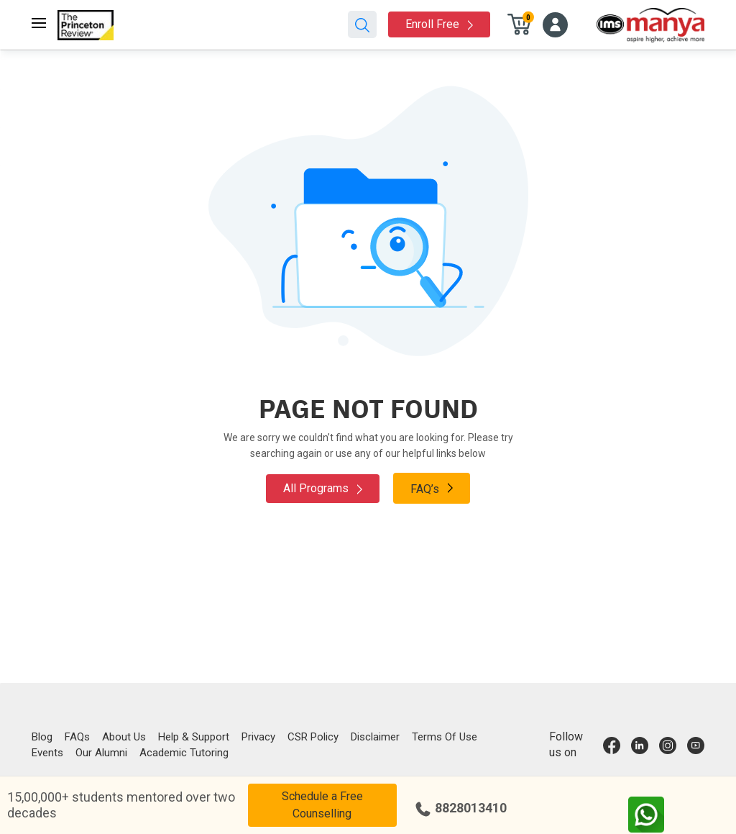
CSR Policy (313, 736)
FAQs (77, 736)
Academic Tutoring (184, 752)
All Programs (322, 488)
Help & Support (193, 736)
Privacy (258, 736)
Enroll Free (439, 24)
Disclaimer (375, 736)
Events (47, 752)
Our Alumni (101, 752)
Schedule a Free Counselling (322, 804)
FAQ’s (431, 488)
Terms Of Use (444, 736)
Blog (42, 736)
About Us (124, 736)
